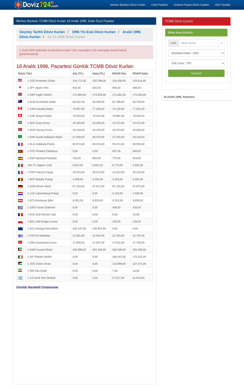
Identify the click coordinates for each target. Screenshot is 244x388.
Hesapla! (196, 73)
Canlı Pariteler (159, 4)
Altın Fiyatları (223, 4)
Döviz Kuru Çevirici (180, 32)
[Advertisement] (84, 338)
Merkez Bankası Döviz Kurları (127, 4)
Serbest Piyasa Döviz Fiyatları (191, 4)
